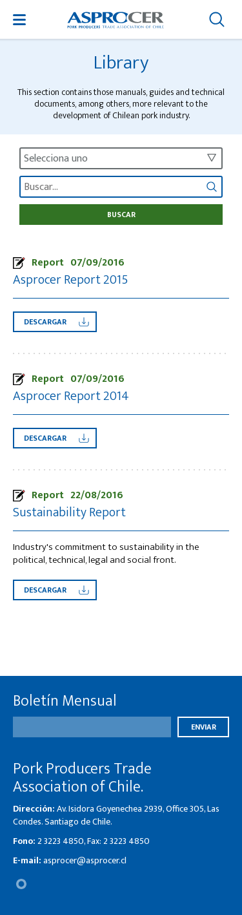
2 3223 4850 (60, 841)
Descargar (56, 321)
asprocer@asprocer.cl (84, 860)
